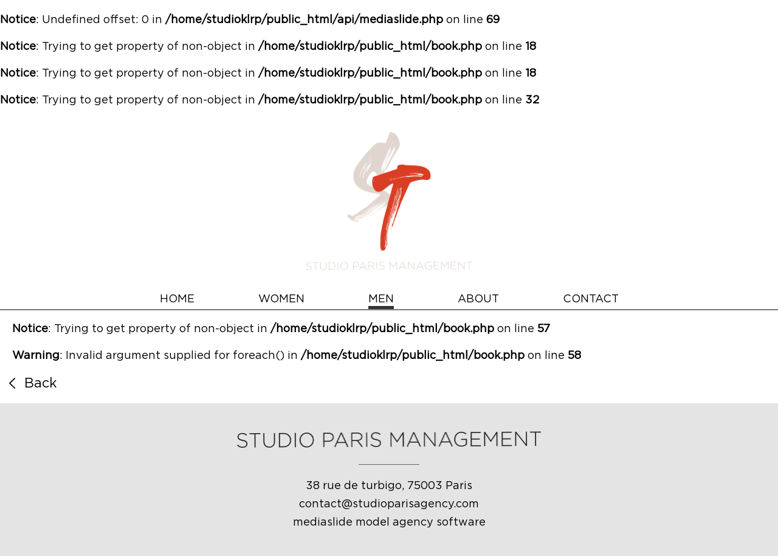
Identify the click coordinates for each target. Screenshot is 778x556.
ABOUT (478, 299)
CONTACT (591, 299)
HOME (177, 299)
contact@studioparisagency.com (389, 504)
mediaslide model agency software (389, 522)
